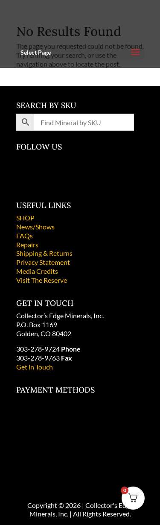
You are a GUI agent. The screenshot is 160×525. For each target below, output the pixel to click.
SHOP (25, 218)
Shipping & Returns (44, 253)
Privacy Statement (43, 262)
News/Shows (35, 227)
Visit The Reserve (41, 280)
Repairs (27, 245)
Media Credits (37, 271)
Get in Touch (34, 367)
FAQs (24, 236)
